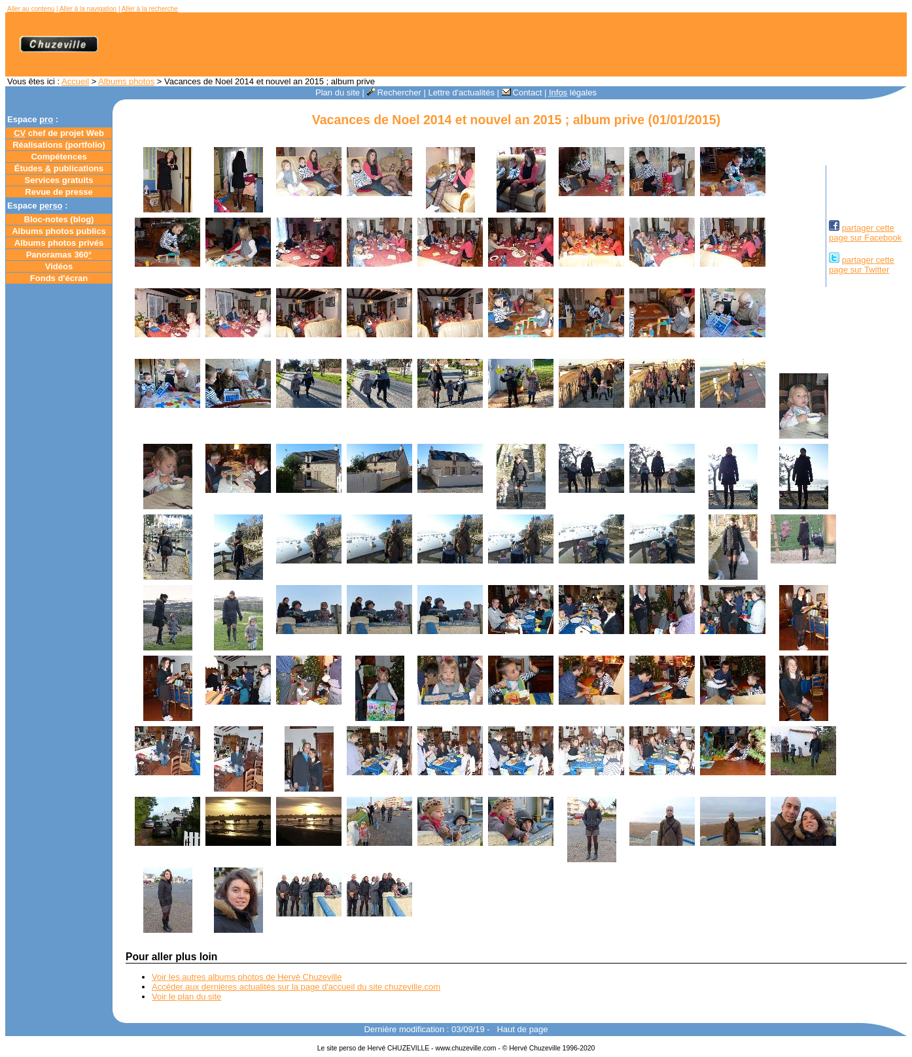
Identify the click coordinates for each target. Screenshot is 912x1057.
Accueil (75, 81)
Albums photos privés (59, 243)
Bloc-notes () (59, 219)
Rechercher (394, 92)
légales (573, 92)
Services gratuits (59, 180)
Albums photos (126, 81)
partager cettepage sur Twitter (861, 265)
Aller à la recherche (150, 8)
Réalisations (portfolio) (58, 145)
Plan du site (337, 92)
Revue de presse (58, 192)
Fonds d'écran (59, 278)
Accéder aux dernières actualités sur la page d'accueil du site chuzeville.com (296, 987)
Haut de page (522, 1029)
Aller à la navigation (88, 8)
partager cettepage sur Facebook (865, 233)
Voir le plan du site (186, 996)
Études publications (59, 168)
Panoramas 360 (59, 255)
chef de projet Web (59, 133)
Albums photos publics (59, 231)
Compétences (58, 156)
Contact (522, 92)
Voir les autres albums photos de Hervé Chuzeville (247, 977)
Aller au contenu (30, 8)
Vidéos (59, 266)
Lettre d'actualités (461, 92)
